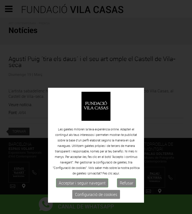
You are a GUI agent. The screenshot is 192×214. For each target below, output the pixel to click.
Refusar (126, 193)
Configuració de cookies (96, 204)
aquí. (116, 183)
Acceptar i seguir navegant (82, 193)
